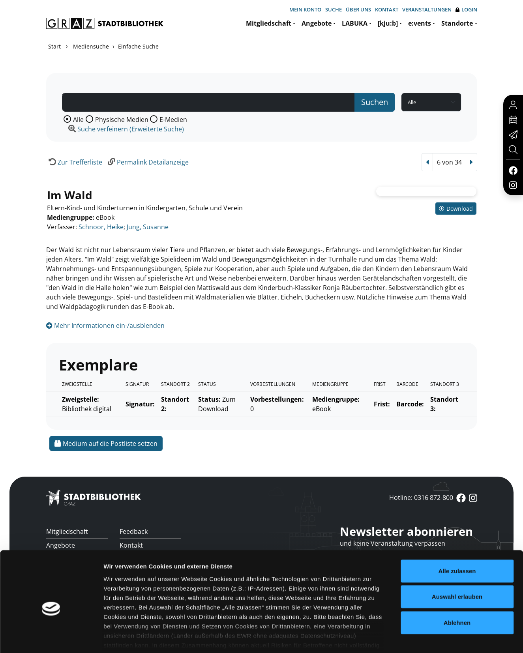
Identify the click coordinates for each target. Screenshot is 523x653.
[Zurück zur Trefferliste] (74, 162)
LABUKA (354, 23)
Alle (78, 119)
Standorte (457, 23)
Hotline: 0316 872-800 (421, 497)
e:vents (419, 23)
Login (466, 9)
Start (54, 46)
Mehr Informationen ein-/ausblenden (105, 325)
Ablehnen (457, 584)
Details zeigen (420, 637)
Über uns (358, 9)
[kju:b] (388, 23)
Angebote (317, 23)
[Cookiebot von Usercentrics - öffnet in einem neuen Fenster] (51, 638)
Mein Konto (305, 9)
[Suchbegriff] (208, 102)
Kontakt (386, 9)
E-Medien (173, 119)
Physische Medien (121, 119)
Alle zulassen (457, 532)
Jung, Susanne (148, 227)
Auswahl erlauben (457, 558)
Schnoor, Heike (101, 227)
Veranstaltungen (427, 9)
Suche (333, 9)
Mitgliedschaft (268, 23)
